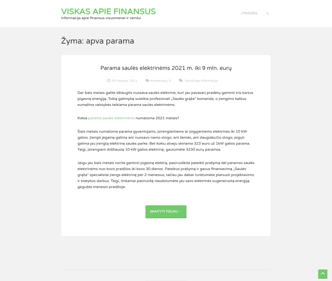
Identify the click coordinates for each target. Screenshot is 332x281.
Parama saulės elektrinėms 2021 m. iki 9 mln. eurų (166, 68)
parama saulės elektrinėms (111, 118)
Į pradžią (249, 13)
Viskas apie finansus (108, 12)
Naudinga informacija (201, 81)
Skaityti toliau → (168, 213)
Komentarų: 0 (160, 80)
